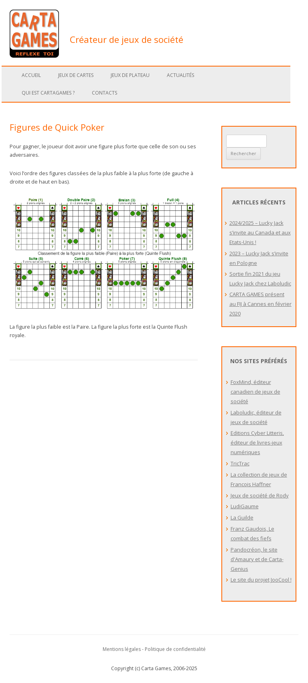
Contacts (104, 92)
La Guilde (242, 517)
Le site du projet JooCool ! (261, 579)
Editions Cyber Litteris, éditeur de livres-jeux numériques (257, 442)
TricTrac (240, 463)
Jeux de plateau (130, 75)
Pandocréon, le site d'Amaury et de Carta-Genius (257, 559)
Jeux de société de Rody (260, 495)
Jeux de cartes (75, 75)
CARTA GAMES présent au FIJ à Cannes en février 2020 (260, 304)
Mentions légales (122, 649)
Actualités (180, 75)
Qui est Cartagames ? (48, 92)
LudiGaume (245, 506)
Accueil (31, 75)
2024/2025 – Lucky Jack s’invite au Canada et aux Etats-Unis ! (260, 232)
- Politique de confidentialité (174, 649)
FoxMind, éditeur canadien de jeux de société (255, 391)
